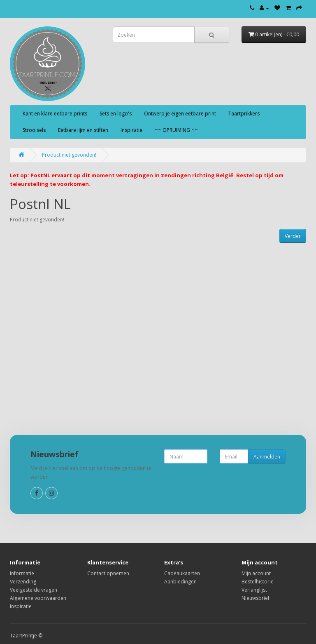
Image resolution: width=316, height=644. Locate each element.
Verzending (23, 581)
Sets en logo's (116, 113)
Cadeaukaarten (182, 573)
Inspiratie (131, 130)
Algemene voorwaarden (38, 598)
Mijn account (256, 573)
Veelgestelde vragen (33, 589)
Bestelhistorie (258, 581)
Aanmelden (266, 456)
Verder (293, 236)
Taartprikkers (244, 113)
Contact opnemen (108, 573)
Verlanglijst (254, 589)
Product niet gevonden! (69, 154)
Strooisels (34, 130)
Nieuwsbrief (256, 598)
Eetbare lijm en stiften (83, 130)
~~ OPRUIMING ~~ (176, 130)
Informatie (22, 573)
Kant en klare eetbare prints (55, 113)
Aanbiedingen (180, 581)
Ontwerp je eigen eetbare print (180, 113)
